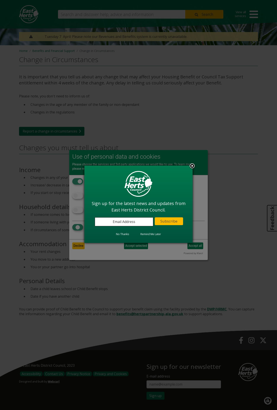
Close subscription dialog (192, 166)
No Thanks (122, 234)
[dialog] (138, 204)
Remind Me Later (150, 234)
